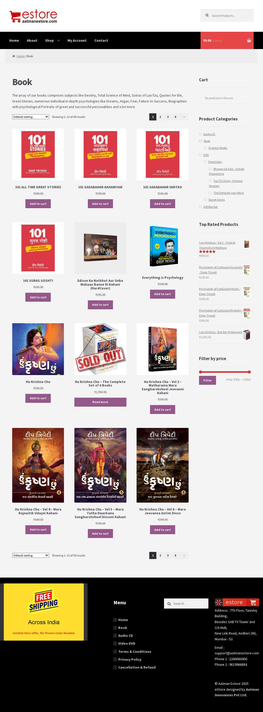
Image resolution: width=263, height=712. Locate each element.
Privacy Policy (129, 659)
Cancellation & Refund (137, 667)
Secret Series (216, 200)
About (32, 40)
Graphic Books (217, 148)
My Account (77, 40)
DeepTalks (215, 162)
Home (14, 40)
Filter (207, 380)
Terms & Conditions (134, 651)
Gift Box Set (210, 207)
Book (207, 141)
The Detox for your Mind (228, 193)
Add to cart (38, 204)
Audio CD (209, 134)
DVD (206, 155)
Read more (100, 402)
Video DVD (126, 643)
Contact (101, 40)
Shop (49, 40)
